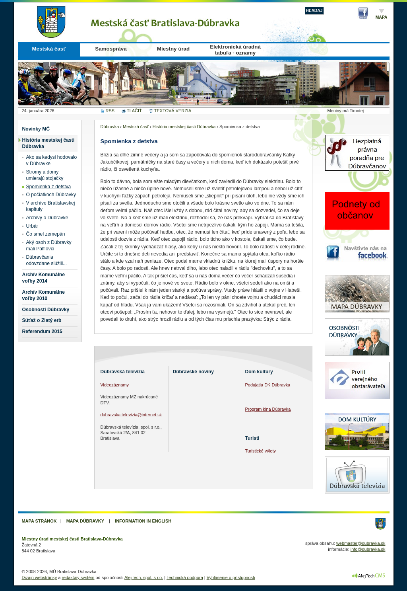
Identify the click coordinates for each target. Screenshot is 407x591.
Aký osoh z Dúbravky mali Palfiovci (49, 246)
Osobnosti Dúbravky (46, 309)
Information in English (143, 521)
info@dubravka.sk (368, 549)
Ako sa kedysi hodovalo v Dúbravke (51, 160)
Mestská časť (49, 49)
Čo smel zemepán (45, 234)
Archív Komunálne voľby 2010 (43, 295)
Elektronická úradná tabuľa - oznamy (235, 50)
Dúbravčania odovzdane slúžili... (46, 260)
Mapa (382, 17)
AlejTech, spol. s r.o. (143, 577)
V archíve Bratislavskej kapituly (50, 206)
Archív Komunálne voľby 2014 (43, 278)
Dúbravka (110, 126)
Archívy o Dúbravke (47, 217)
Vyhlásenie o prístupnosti (231, 577)
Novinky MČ (36, 129)
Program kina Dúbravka (268, 409)
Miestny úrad (173, 49)
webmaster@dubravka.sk (361, 543)
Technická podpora (185, 577)
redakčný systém (78, 577)
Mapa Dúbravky (85, 521)
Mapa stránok (39, 521)
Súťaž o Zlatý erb (42, 320)
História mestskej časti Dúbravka (48, 143)
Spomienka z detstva (48, 186)
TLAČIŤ (134, 110)
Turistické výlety (260, 451)
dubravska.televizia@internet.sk (131, 414)
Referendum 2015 (42, 331)
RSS (110, 110)
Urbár (32, 226)
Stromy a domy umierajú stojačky (45, 175)
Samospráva (110, 49)
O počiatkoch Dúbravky (51, 194)
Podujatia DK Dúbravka (268, 384)
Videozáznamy (115, 384)
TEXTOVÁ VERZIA (172, 110)
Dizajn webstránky (39, 577)
